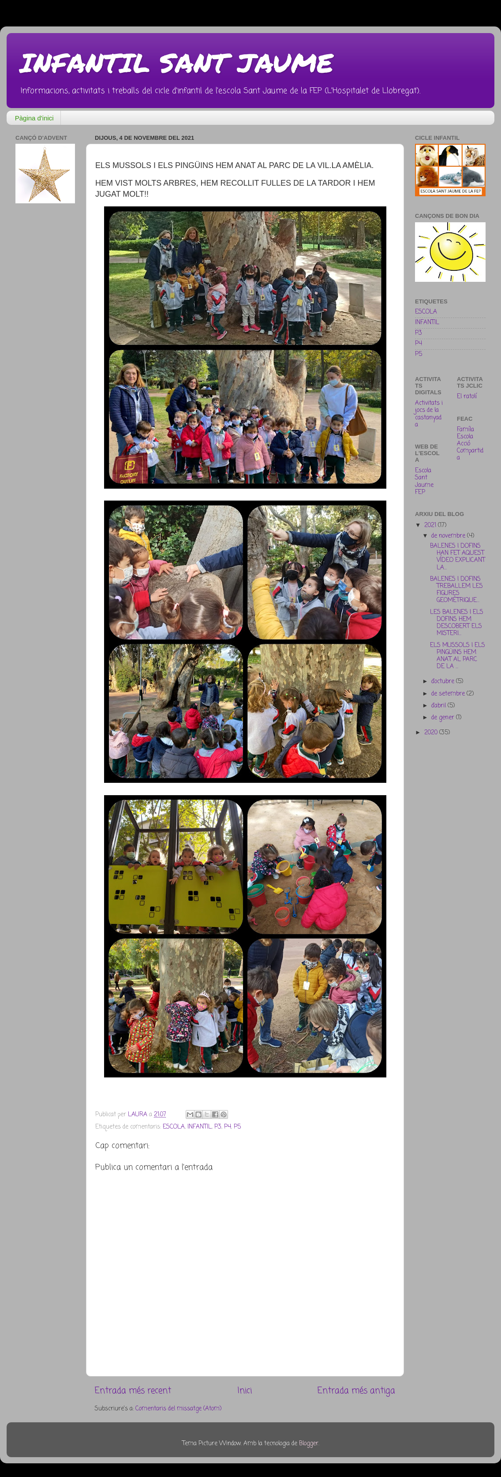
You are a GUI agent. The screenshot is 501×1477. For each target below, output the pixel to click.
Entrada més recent (133, 1391)
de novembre (449, 536)
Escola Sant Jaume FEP (424, 481)
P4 (227, 1127)
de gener (443, 717)
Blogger (308, 1443)
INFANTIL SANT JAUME (176, 62)
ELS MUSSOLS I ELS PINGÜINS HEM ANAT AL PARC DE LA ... (457, 656)
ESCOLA (174, 1127)
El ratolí (467, 396)
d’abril (439, 705)
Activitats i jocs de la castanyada (429, 414)
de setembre (449, 694)
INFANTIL (199, 1127)
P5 (237, 1127)
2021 (431, 525)
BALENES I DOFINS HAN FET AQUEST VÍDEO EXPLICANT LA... (457, 557)
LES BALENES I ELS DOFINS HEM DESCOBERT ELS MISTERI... (456, 623)
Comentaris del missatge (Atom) (178, 1408)
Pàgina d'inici (34, 118)
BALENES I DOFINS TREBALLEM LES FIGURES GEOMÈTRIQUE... (456, 590)
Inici (244, 1391)
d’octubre (443, 681)
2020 (431, 732)
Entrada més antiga (356, 1391)
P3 (217, 1127)
